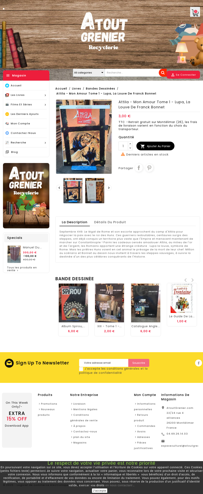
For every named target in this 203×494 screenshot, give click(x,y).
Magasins (80, 442)
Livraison (79, 403)
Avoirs (141, 431)
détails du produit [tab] (110, 222)
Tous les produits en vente (22, 269)
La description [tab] (74, 222)
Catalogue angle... (182, 326)
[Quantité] (123, 146)
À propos (79, 426)
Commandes (146, 426)
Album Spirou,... (109, 326)
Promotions (49, 403)
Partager (139, 168)
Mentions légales (85, 409)
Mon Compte (145, 395)
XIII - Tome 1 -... (146, 326)
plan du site (81, 437)
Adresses (143, 437)
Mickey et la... (73, 326)
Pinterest (149, 168)
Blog (14, 152)
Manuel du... (32, 247)
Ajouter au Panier (155, 146)
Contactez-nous (85, 431)
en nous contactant (118, 485)
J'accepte (99, 490)
